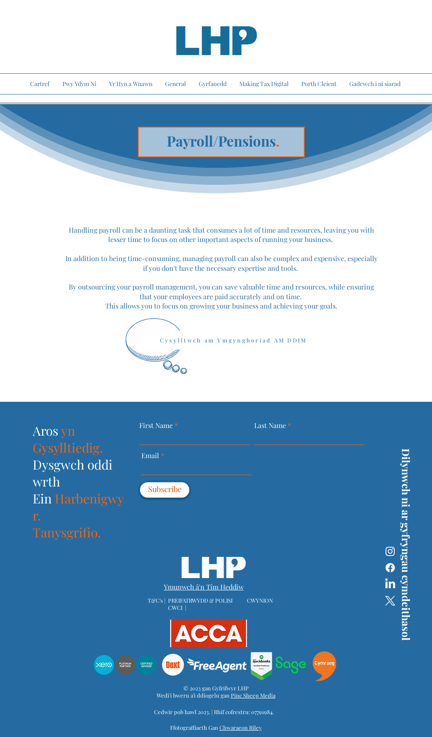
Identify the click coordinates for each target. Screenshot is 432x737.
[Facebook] (390, 568)
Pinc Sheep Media (253, 695)
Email (151, 455)
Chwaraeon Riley (240, 727)
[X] (390, 601)
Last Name (270, 425)
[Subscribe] (164, 489)
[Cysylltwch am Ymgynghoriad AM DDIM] (243, 340)
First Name (156, 425)
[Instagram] (390, 551)
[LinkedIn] (390, 584)
